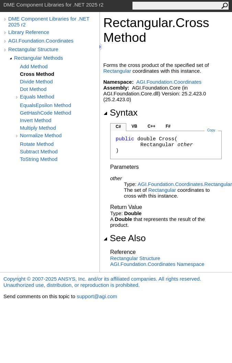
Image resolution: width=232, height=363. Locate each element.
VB (134, 126)
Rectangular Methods (38, 58)
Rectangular (117, 71)
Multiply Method (38, 128)
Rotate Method (37, 144)
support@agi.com (97, 296)
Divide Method (36, 81)
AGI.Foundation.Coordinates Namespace (157, 264)
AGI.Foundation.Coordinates (40, 41)
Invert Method (35, 120)
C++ (151, 126)
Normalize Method (41, 135)
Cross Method (37, 74)
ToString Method (38, 159)
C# (118, 126)
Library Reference (28, 32)
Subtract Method (39, 151)
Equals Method (37, 96)
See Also (124, 238)
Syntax (120, 112)
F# (168, 126)
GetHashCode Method (45, 113)
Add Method (34, 66)
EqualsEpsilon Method (45, 105)
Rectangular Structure (33, 49)
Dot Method (33, 89)
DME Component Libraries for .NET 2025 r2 (48, 21)
